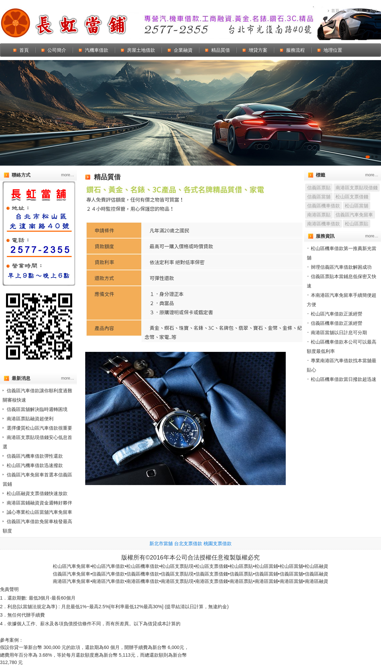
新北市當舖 (161, 543)
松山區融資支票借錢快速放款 (37, 493)
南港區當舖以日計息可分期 (339, 332)
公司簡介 (56, 50)
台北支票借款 (188, 543)
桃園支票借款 (218, 543)
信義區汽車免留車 (354, 214)
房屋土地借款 (141, 50)
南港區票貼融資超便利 (30, 418)
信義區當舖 (319, 196)
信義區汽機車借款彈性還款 (35, 456)
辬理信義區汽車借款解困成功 (341, 267)
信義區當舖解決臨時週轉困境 (37, 409)
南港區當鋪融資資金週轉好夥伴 (39, 502)
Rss (373, 10)
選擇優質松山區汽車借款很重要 (39, 428)
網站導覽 (355, 10)
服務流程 (295, 50)
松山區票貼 (356, 223)
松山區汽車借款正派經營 (336, 313)
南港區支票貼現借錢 (357, 187)
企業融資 (183, 50)
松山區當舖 (356, 205)
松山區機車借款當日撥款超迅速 (343, 379)
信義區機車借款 (323, 205)
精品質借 (220, 50)
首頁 (335, 10)
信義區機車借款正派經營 (336, 323)
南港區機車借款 (323, 223)
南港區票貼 (319, 214)
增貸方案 (258, 50)
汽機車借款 (96, 50)
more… (67, 175)
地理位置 (333, 50)
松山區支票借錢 (352, 196)
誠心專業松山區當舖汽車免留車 (39, 512)
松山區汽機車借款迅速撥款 (35, 465)
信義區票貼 (319, 187)
